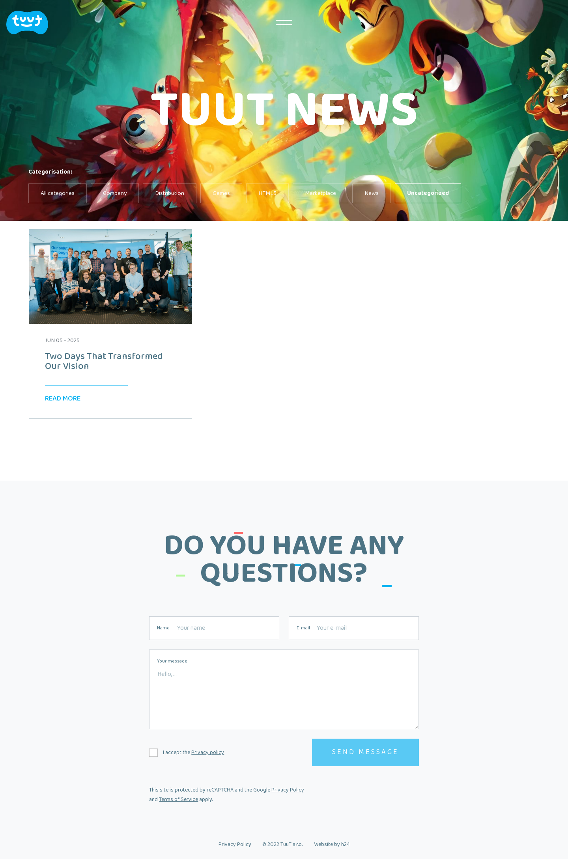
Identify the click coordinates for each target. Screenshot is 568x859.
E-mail (303, 628)
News (371, 193)
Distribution (169, 193)
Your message (172, 661)
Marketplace (320, 193)
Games (221, 193)
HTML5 (267, 193)
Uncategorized (428, 193)
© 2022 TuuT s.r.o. (282, 844)
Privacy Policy (287, 790)
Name (163, 628)
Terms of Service (178, 799)
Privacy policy (207, 752)
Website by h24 (332, 844)
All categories (58, 193)
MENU (284, 22)
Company (115, 193)
